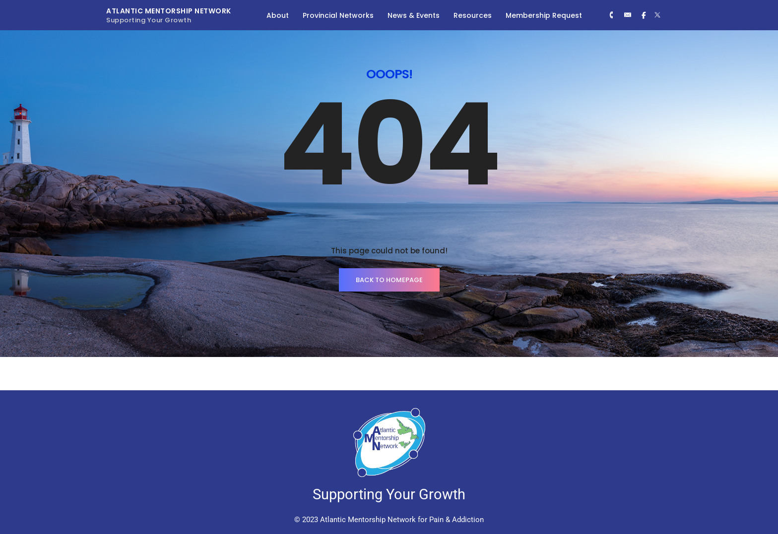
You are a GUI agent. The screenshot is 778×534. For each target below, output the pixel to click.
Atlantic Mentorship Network (168, 11)
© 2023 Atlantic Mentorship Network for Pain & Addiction (389, 519)
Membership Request (544, 15)
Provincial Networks (338, 15)
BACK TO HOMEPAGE (389, 280)
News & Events (414, 15)
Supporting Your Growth (148, 20)
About (277, 15)
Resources (473, 15)
